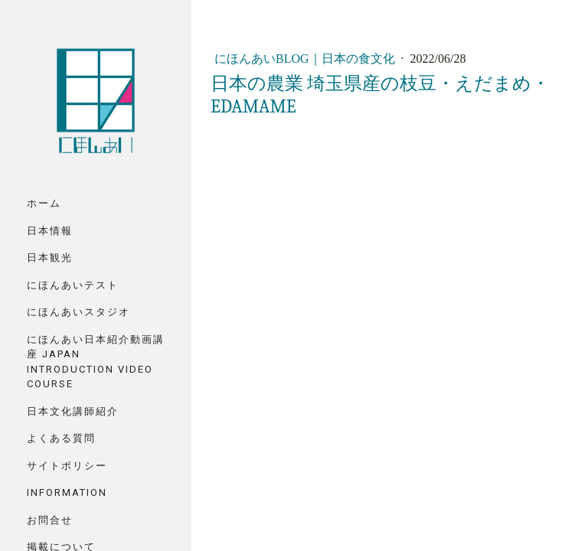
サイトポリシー (67, 465)
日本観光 (50, 257)
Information (67, 492)
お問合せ (50, 520)
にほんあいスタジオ (78, 312)
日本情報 (50, 230)
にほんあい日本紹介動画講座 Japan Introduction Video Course (96, 362)
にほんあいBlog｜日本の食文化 (306, 58)
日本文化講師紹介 (73, 411)
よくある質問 (61, 438)
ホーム (44, 203)
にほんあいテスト (73, 285)
